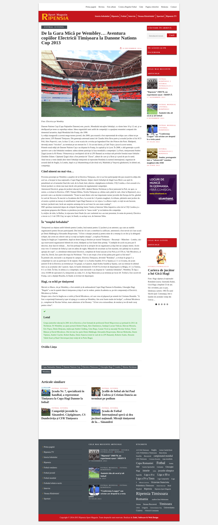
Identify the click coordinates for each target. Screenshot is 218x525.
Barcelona (163, 453)
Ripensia (115, 16)
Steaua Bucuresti (150, 504)
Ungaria (145, 508)
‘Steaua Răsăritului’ (146, 16)
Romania (142, 499)
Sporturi (160, 16)
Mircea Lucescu (144, 482)
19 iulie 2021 (153, 142)
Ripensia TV (171, 16)
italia (154, 471)
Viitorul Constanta (152, 511)
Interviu (131, 16)
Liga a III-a (163, 474)
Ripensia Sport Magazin (163, 489)
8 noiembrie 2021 (156, 118)
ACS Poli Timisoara (142, 450)
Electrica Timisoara (90, 367)
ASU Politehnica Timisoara (146, 453)
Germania (160, 467)
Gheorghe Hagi (106, 367)
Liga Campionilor (163, 479)
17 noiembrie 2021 (156, 97)
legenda (139, 475)
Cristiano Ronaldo (154, 459)
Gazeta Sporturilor (148, 467)
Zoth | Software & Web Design (145, 517)
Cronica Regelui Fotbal (127, 7)
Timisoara (165, 504)
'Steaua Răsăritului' (51, 493)
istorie (146, 470)
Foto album (111, 7)
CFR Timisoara (141, 459)
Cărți (141, 7)
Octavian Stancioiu (160, 482)
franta (171, 463)
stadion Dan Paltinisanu (160, 499)
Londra (118, 367)
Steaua (138, 504)
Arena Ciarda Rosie (165, 450)
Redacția (164, 7)
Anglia (153, 450)
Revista (101, 7)
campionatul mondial (163, 456)
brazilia (139, 456)
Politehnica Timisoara (145, 485)
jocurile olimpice (166, 470)
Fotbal (123, 16)
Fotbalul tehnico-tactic (53, 483)
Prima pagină (91, 7)
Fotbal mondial (167, 104)
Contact (174, 7)
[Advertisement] (161, 218)
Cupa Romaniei (144, 463)
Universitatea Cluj (156, 508)
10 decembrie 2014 (132, 48)
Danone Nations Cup (72, 367)
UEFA (138, 508)
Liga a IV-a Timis (145, 478)
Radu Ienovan (161, 485)
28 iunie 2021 (153, 165)
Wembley (46, 372)
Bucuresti (147, 456)
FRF (138, 467)
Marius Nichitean (130, 367)
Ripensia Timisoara (152, 493)
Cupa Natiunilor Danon (51, 367)
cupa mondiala (167, 459)
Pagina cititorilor (152, 7)
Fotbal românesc (50, 467)
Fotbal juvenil (54, 27)
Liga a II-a (149, 474)
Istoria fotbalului (102, 16)
